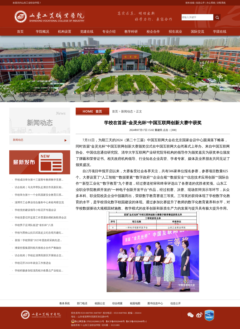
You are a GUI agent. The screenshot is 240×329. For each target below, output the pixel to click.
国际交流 (197, 31)
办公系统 (210, 2)
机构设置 (64, 31)
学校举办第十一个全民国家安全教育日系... (39, 194)
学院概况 (42, 31)
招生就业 (175, 31)
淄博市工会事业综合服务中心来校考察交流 (39, 202)
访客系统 (221, 2)
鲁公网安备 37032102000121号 (87, 321)
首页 (20, 31)
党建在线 (86, 31)
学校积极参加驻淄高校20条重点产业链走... (39, 270)
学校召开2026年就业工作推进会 (33, 263)
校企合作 (153, 31)
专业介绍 (109, 31)
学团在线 (219, 31)
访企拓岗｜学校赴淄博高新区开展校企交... (39, 255)
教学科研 (131, 31)
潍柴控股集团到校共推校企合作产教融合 (38, 247)
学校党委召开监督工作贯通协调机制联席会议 (40, 217)
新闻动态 (18, 139)
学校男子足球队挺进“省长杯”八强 (34, 225)
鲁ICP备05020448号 (115, 321)
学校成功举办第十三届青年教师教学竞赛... (39, 179)
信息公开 (200, 2)
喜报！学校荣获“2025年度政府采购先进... (38, 240)
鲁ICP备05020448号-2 (136, 321)
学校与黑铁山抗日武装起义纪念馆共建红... (39, 232)
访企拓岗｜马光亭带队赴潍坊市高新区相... (39, 187)
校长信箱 (190, 2)
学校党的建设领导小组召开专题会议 (35, 210)
